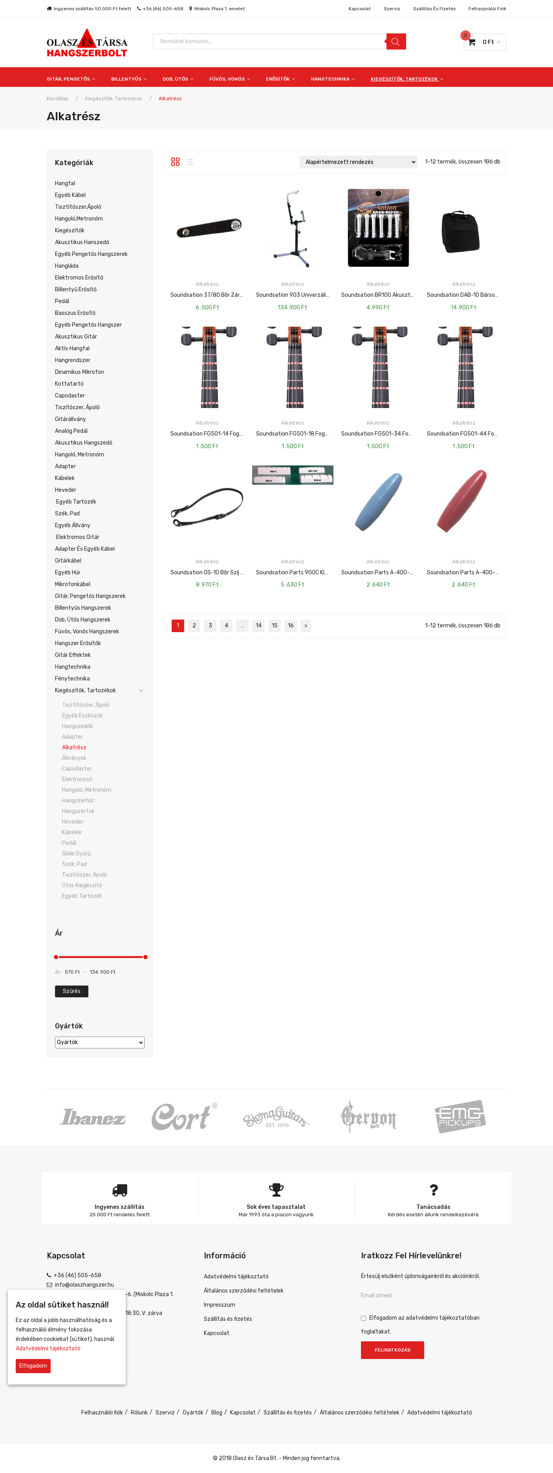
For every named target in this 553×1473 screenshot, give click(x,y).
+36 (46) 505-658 (163, 8)
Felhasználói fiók (487, 8)
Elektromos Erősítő (79, 277)
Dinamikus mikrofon (79, 372)
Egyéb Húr (68, 572)
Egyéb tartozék (82, 896)
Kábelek (65, 478)
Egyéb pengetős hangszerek (91, 254)
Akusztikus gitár (76, 336)
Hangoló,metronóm (79, 218)
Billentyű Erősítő (76, 289)
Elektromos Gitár (77, 537)
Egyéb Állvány (72, 525)
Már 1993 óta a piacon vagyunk (276, 1214)
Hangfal (65, 183)
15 (275, 625)
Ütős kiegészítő (82, 885)
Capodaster (70, 395)
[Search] (396, 41)
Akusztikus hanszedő (82, 242)
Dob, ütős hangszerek (82, 619)
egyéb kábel (70, 195)
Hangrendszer (72, 360)
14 (259, 625)
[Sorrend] (358, 162)
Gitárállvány (70, 419)
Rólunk (139, 1412)
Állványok (74, 758)
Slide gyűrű (76, 853)
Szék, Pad (67, 513)
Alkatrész (74, 747)
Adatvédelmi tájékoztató (236, 1276)
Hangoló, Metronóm (79, 454)
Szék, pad (74, 864)
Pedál (62, 301)
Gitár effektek (73, 655)
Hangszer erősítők (78, 643)
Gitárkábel (68, 560)
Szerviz (392, 8)
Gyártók (193, 1412)
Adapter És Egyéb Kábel (85, 549)
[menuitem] (75, 77)
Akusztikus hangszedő (83, 443)
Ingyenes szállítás (120, 1207)
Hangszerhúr (78, 800)
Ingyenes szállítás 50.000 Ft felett (92, 8)
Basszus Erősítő (75, 313)
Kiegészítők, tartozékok (113, 98)
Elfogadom (33, 1366)
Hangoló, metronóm (86, 790)
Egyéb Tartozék (75, 501)
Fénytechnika (72, 678)
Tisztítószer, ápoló (86, 705)
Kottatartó (69, 384)
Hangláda (67, 266)
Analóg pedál (71, 431)
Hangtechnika (72, 667)
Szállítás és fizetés (434, 8)
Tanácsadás (433, 1207)
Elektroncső (77, 779)
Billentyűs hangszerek (83, 608)
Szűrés (72, 991)
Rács (175, 162)
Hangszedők (77, 726)
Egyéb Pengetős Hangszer (88, 325)
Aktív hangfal (72, 348)
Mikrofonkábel (72, 584)
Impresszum (219, 1305)
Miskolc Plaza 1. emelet (219, 8)
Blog (216, 1412)
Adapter (65, 466)
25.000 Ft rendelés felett (120, 1214)
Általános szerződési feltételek (244, 1290)
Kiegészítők (69, 230)
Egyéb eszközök (82, 715)
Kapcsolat (360, 8)
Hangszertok (78, 811)
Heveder (65, 490)
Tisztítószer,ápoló (78, 207)
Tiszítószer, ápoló (77, 407)
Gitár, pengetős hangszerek (90, 596)
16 (291, 625)
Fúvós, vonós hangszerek (87, 631)
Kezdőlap (58, 98)
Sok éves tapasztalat (276, 1207)
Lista (189, 162)
